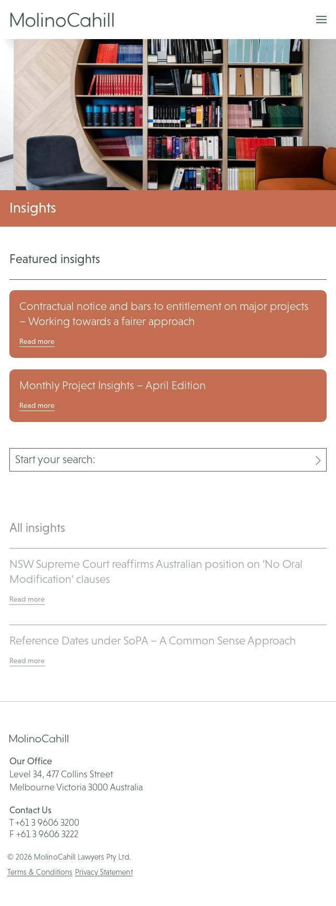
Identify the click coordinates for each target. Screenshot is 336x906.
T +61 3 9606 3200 (44, 822)
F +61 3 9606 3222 (43, 833)
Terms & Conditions (39, 871)
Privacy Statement (104, 871)
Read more (37, 341)
